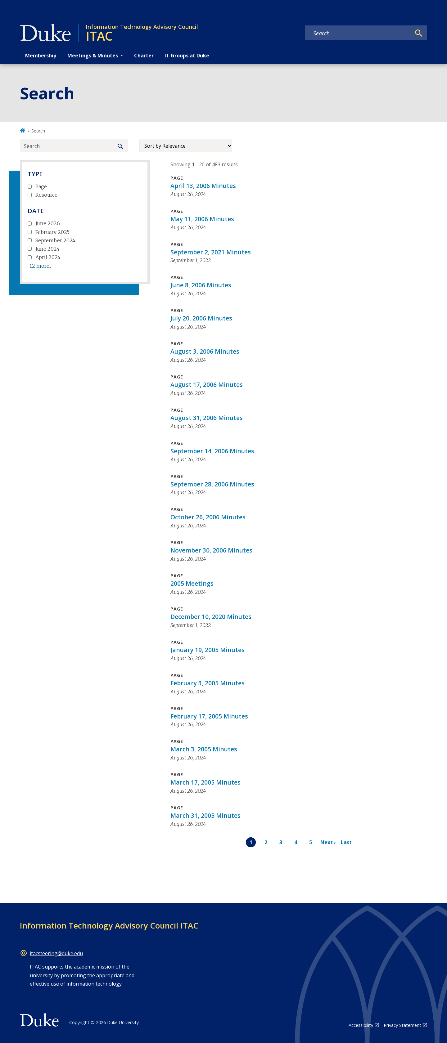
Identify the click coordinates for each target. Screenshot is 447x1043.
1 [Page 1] (251, 842)
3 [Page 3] (280, 842)
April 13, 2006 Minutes (203, 185)
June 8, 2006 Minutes (200, 285)
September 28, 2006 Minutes (212, 484)
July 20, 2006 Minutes (201, 318)
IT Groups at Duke (187, 55)
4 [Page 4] (295, 842)
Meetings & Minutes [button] (92, 55)
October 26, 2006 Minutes (208, 517)
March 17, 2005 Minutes (205, 782)
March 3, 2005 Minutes (203, 749)
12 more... (40, 266)
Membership (40, 55)
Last (346, 842)
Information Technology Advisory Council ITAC (109, 925)
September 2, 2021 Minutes (210, 252)
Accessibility (361, 1025)
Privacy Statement (402, 1025)
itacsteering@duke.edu (56, 953)
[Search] (419, 33)
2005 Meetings (192, 583)
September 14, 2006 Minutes (212, 451)
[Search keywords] (358, 33)
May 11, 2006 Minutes (202, 219)
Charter (144, 55)
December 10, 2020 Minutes (210, 616)
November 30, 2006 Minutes (211, 550)
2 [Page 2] (265, 842)
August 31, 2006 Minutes (206, 418)
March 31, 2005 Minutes (205, 815)
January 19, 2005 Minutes (207, 650)
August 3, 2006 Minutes (204, 351)
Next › (328, 842)
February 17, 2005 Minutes (209, 716)
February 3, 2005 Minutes (207, 683)
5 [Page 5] (310, 842)
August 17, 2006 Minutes (206, 384)
